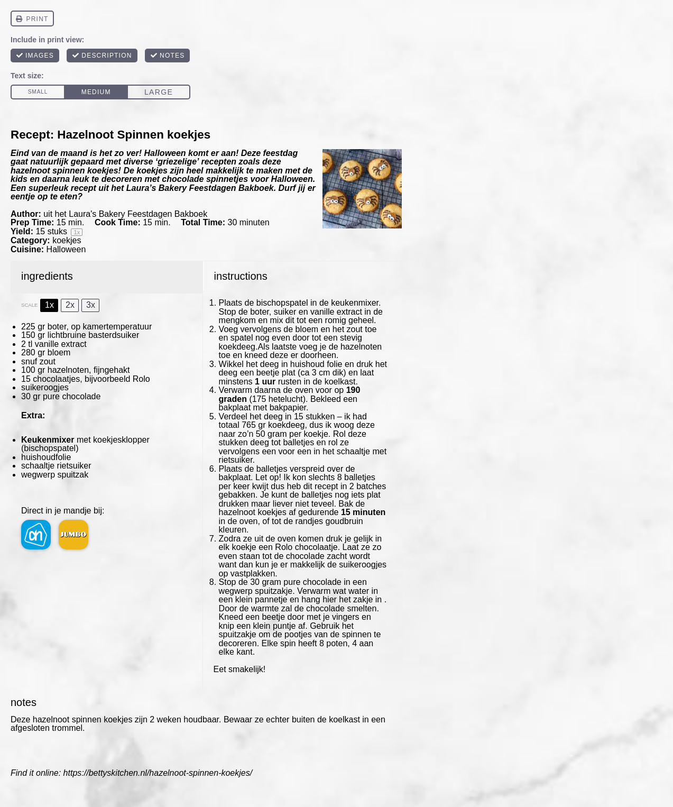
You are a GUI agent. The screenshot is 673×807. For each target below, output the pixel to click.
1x (49, 304)
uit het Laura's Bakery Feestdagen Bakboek (125, 213)
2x (70, 304)
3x (90, 304)
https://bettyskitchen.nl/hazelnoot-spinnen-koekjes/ (158, 772)
